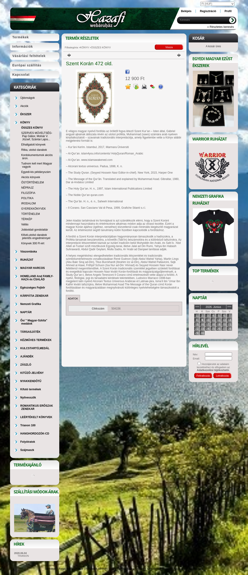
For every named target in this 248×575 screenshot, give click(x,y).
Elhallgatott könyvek (33, 144)
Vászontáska (28, 251)
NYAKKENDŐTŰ (30, 381)
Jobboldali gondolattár (34, 229)
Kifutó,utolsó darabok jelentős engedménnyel (35, 236)
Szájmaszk (27, 450)
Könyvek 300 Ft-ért (32, 243)
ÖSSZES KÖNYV (32, 127)
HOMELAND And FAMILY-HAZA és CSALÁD (36, 278)
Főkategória (71, 47)
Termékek (51, 568)
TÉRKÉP (26, 219)
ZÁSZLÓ (25, 364)
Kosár (79, 568)
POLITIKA (27, 198)
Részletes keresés (96, 568)
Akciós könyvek (30, 177)
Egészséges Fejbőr (32, 287)
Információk (126, 568)
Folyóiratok (27, 441)
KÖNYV (84, 47)
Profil (113, 568)
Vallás (24, 224)
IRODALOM (28, 203)
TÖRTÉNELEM (30, 214)
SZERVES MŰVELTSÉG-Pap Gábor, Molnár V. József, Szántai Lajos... (36, 136)
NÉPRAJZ (27, 187)
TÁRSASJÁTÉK (30, 331)
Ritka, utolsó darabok (34, 149)
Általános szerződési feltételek (153, 568)
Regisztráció (66, 568)
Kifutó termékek (30, 389)
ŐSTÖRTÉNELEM (32, 182)
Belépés (186, 11)
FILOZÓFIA (28, 193)
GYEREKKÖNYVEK (33, 208)
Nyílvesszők (28, 397)
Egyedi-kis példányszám (36, 172)
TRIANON (23, 555)
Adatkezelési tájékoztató (188, 568)
